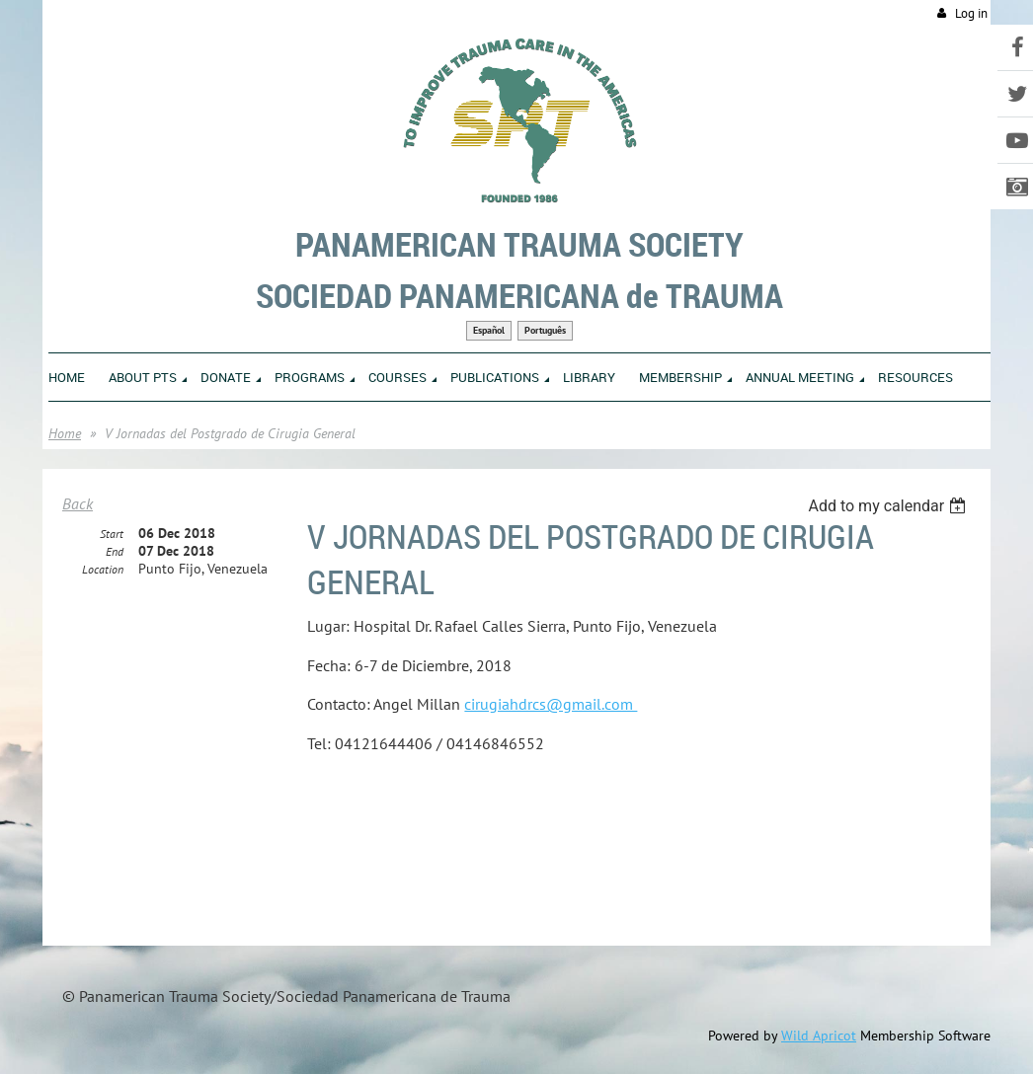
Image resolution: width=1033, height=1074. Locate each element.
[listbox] (889, 506)
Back (77, 503)
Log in (971, 13)
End (114, 551)
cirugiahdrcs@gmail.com (550, 704)
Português (545, 330)
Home (64, 433)
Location (102, 569)
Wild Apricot (818, 1035)
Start (111, 533)
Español (489, 330)
